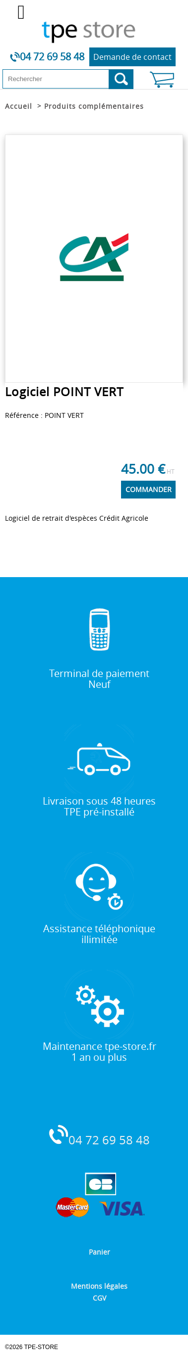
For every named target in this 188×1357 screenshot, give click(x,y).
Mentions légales (99, 1286)
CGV (99, 1298)
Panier (99, 1252)
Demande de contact (132, 56)
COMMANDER (148, 489)
